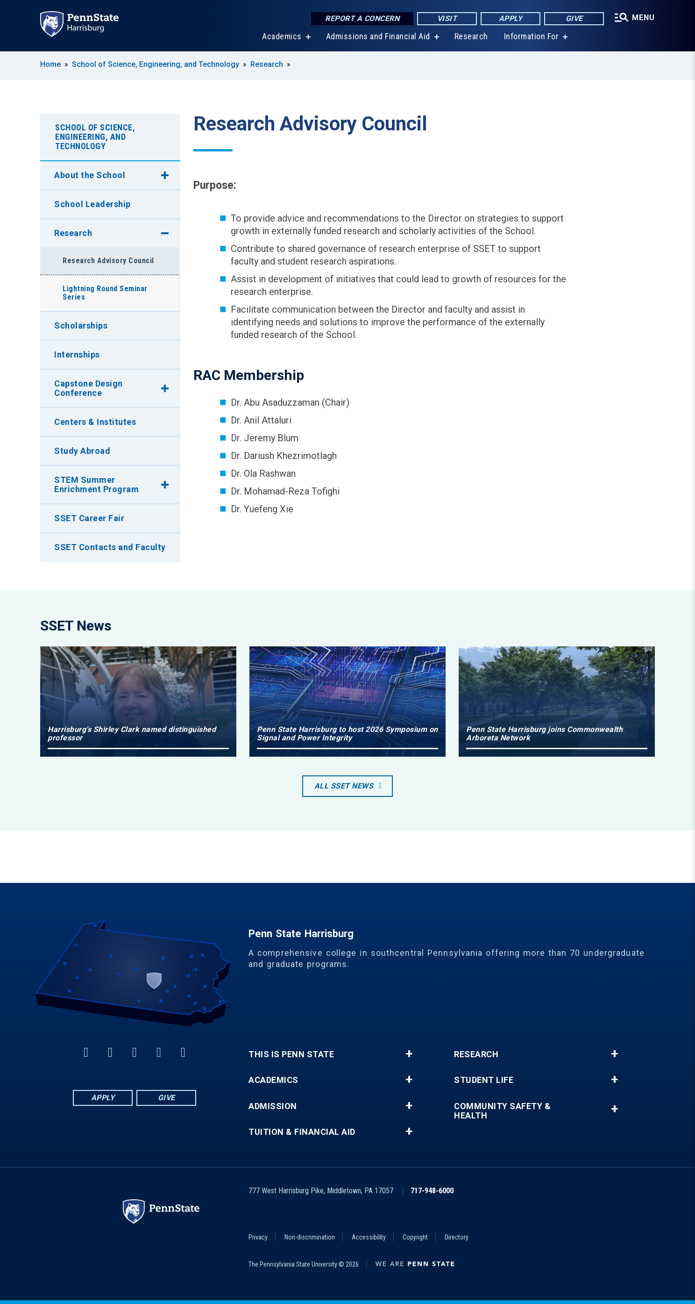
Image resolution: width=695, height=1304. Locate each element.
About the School (89, 175)
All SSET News (344, 785)
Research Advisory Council (108, 260)
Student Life (483, 1080)
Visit (447, 18)
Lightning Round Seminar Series (105, 292)
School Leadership (92, 204)
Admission (272, 1106)
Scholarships (80, 325)
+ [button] (408, 1053)
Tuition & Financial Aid (301, 1132)
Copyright (415, 1237)
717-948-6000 (432, 1190)
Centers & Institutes (95, 422)
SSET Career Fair (89, 518)
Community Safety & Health (502, 1111)
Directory (456, 1237)
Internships (77, 354)
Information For (531, 37)
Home (50, 64)
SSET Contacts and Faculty (110, 547)
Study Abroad (82, 451)
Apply (511, 18)
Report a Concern (362, 18)
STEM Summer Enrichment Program (96, 484)
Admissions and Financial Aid (378, 37)
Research (471, 37)
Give (574, 18)
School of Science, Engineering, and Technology (155, 64)
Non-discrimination (309, 1237)
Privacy (258, 1237)
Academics (282, 37)
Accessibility (369, 1237)
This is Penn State (291, 1054)
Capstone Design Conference (88, 388)
